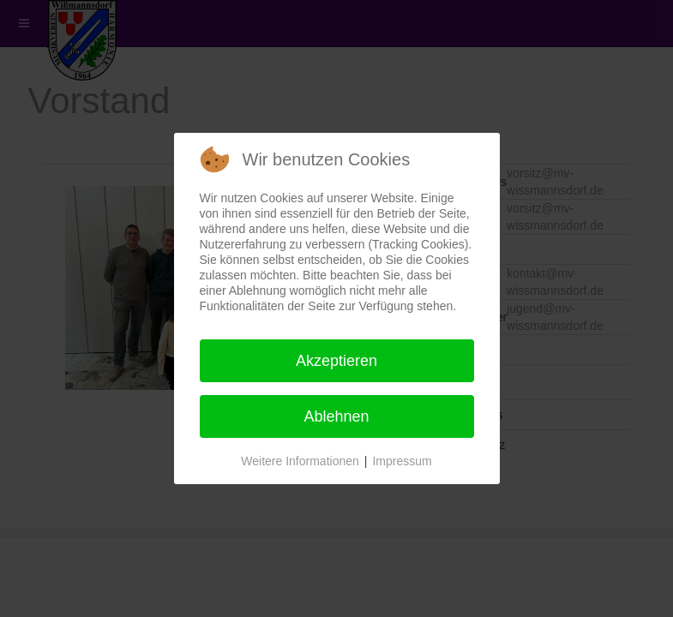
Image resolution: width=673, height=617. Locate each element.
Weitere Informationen (299, 461)
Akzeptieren (336, 360)
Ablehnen (336, 416)
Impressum (401, 461)
